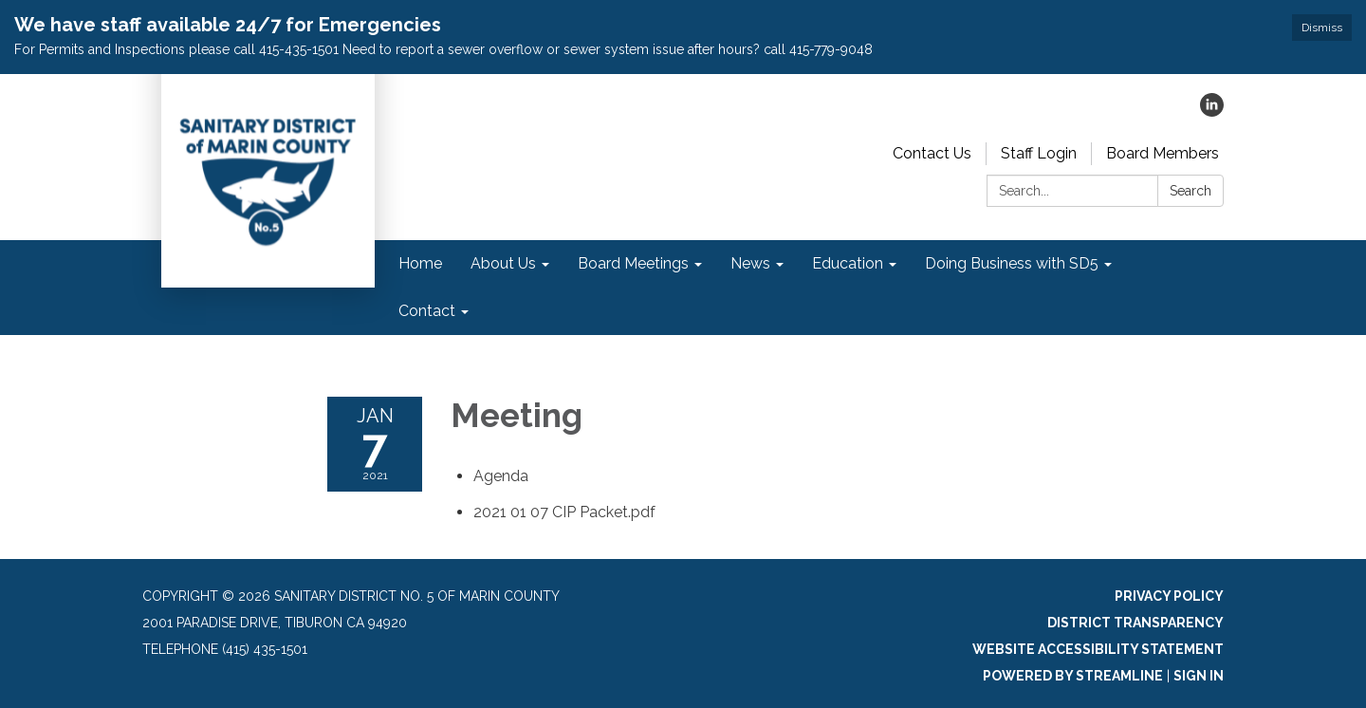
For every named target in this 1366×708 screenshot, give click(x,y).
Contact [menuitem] (426, 311)
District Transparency (1135, 622)
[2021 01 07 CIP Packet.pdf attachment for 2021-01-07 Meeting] (564, 512)
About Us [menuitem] (503, 263)
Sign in (1198, 675)
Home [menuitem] (420, 263)
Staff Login (1039, 153)
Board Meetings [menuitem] (633, 263)
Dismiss (1321, 27)
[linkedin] (1212, 111)
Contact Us (932, 153)
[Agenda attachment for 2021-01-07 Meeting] (500, 476)
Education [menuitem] (847, 263)
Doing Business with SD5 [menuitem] (1011, 263)
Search (1190, 190)
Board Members (1162, 153)
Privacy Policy (1169, 596)
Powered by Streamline (1073, 675)
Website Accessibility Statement (1098, 649)
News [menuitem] (750, 263)
